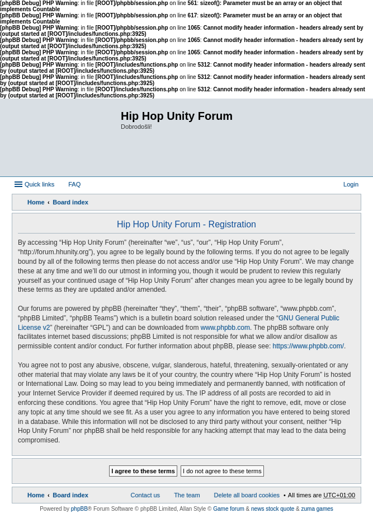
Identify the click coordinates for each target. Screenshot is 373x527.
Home (36, 202)
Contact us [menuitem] (145, 495)
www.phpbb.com (225, 328)
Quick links (39, 184)
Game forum (228, 509)
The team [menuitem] (187, 495)
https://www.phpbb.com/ (308, 346)
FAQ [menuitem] (74, 184)
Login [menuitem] (350, 184)
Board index (70, 202)
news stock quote (272, 509)
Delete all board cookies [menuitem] (247, 495)
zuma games (317, 509)
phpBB (79, 509)
